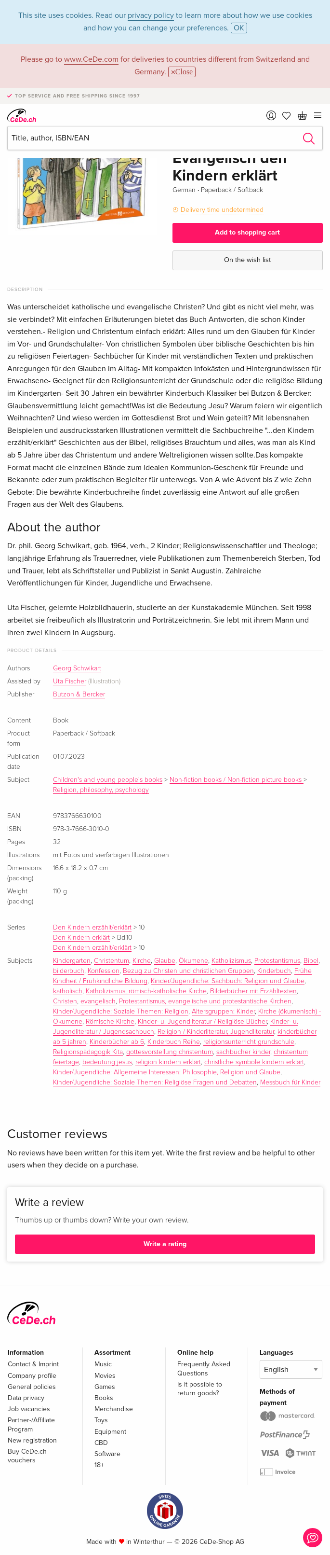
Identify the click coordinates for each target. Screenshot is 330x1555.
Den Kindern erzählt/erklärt (92, 927)
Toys (101, 1420)
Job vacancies (29, 1409)
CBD (101, 1443)
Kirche (141, 961)
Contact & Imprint (33, 1364)
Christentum (111, 961)
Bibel (311, 961)
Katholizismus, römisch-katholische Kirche (146, 991)
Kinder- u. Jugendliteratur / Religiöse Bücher (202, 1021)
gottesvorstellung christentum (169, 1052)
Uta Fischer (69, 681)
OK (239, 28)
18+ (99, 1465)
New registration (32, 1440)
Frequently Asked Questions (203, 1368)
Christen (65, 1001)
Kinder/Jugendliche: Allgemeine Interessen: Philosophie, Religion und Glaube (166, 1072)
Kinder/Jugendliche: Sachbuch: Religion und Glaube (227, 981)
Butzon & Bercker (79, 694)
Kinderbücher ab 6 (117, 1042)
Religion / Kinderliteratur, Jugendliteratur (216, 1031)
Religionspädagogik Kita (88, 1052)
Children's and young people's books (107, 780)
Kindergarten (72, 961)
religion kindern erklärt (168, 1062)
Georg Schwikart (77, 668)
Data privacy (26, 1398)
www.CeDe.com (91, 59)
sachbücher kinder (243, 1052)
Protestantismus (277, 961)
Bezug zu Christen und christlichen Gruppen (188, 971)
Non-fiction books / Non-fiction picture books (237, 780)
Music (103, 1364)
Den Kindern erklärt (81, 937)
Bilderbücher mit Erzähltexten (253, 991)
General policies (32, 1387)
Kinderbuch (274, 971)
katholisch (67, 991)
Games (104, 1387)
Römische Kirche (110, 1021)
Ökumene (193, 961)
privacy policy (151, 15)
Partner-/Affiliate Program (31, 1424)
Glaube (164, 961)
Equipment (110, 1432)
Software (107, 1454)
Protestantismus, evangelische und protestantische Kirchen (205, 1001)
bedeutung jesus (107, 1062)
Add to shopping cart (247, 232)
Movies (105, 1376)
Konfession (103, 971)
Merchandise (113, 1409)
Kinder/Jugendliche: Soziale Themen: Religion (120, 1011)
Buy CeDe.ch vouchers (27, 1455)
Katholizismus (231, 961)
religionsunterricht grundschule (248, 1042)
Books (103, 1398)
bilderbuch (68, 971)
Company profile (32, 1376)
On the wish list (247, 260)
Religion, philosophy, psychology (101, 790)
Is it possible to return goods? (199, 1388)
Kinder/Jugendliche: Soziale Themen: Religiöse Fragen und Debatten (155, 1082)
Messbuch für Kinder (290, 1082)
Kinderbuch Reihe (173, 1042)
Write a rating (165, 1244)
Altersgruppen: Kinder (223, 1011)
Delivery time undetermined (222, 210)
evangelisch (98, 1001)
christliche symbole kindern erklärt (254, 1062)
